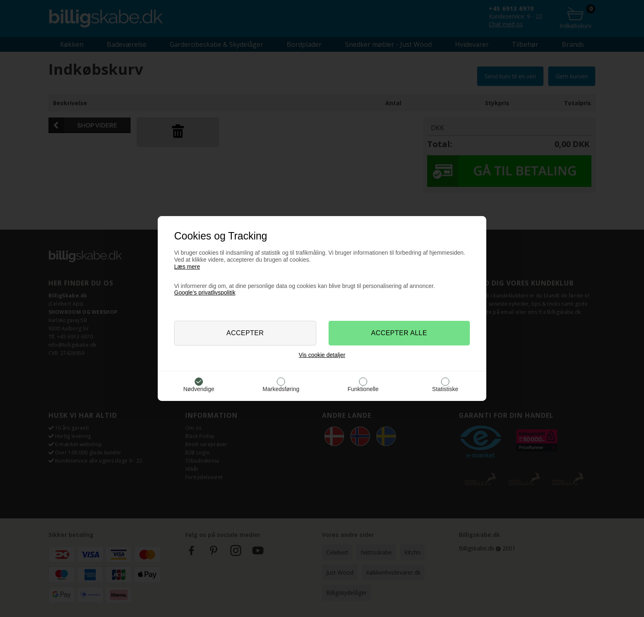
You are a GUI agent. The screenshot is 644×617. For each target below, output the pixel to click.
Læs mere (187, 266)
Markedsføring (280, 389)
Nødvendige (198, 389)
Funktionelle (363, 389)
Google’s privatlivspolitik (204, 292)
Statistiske (445, 389)
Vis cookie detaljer (322, 355)
